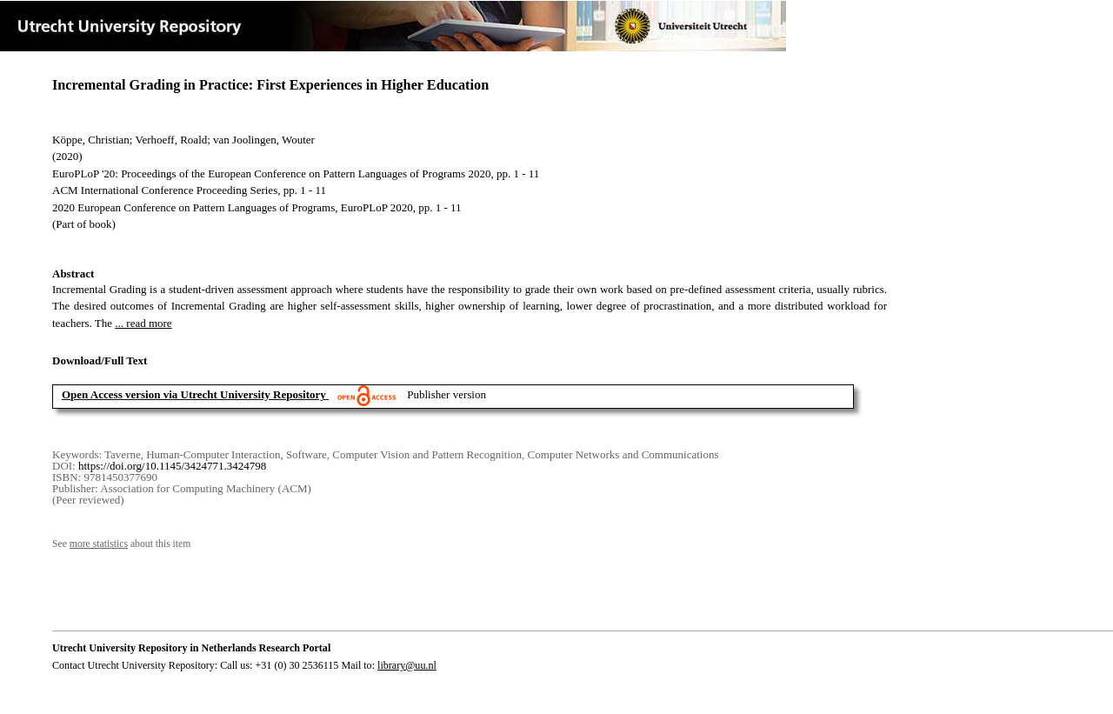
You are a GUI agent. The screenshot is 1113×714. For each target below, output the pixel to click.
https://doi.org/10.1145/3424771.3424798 (172, 465)
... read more (143, 323)
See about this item (121, 544)
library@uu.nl (407, 665)
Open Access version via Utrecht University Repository (194, 394)
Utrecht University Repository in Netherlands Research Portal (191, 648)
